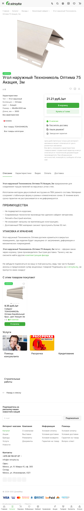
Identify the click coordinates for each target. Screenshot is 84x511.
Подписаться (72, 418)
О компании (27, 431)
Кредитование (66, 353)
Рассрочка (37, 353)
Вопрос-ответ (68, 441)
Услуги (6, 441)
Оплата (47, 173)
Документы (27, 441)
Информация (48, 426)
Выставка (26, 434)
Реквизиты (27, 438)
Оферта (28, 504)
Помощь (66, 426)
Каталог (6, 431)
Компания (27, 426)
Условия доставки (50, 434)
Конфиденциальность (12, 504)
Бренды (6, 438)
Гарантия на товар (50, 441)
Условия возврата (50, 438)
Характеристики (23, 173)
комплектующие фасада (37, 255)
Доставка (59, 173)
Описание (7, 173)
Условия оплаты (49, 431)
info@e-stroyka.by (11, 460)
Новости (6, 445)
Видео (38, 173)
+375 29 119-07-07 (11, 456)
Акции (5, 434)
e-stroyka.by (72, 267)
